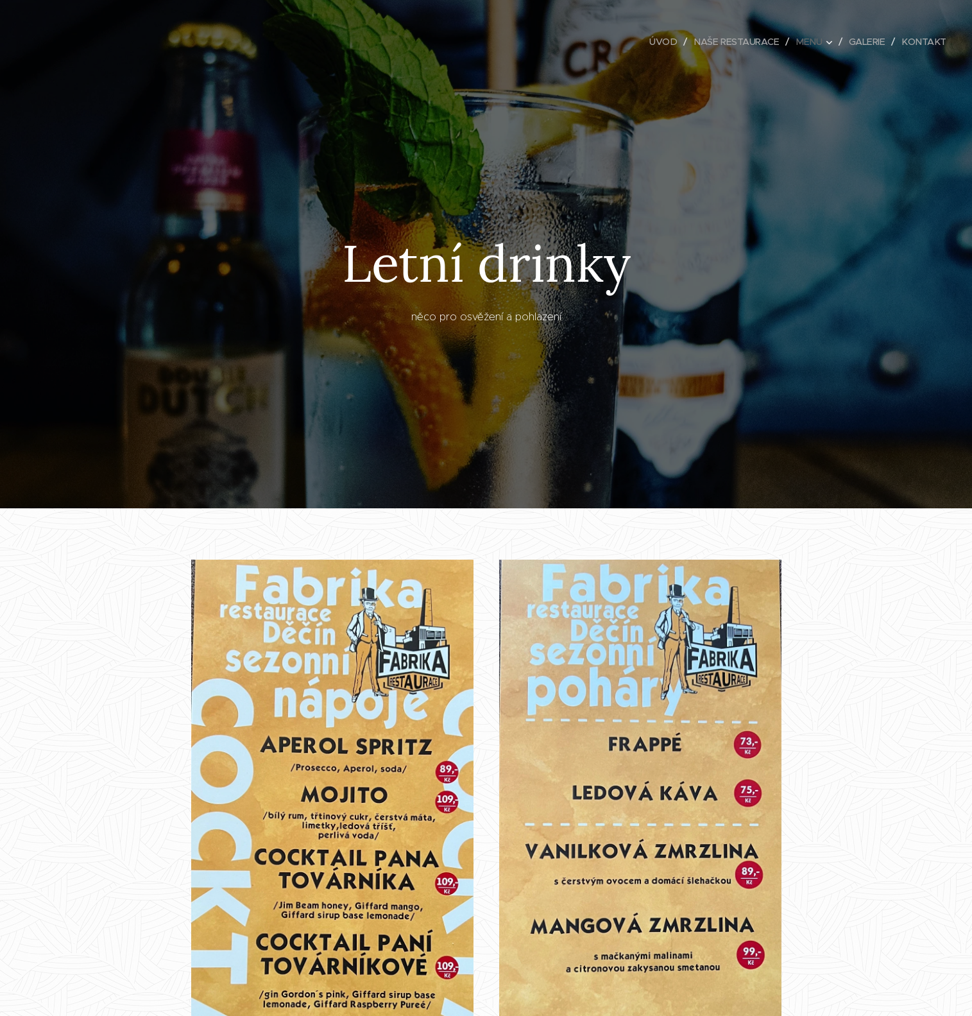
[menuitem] (656, 42)
